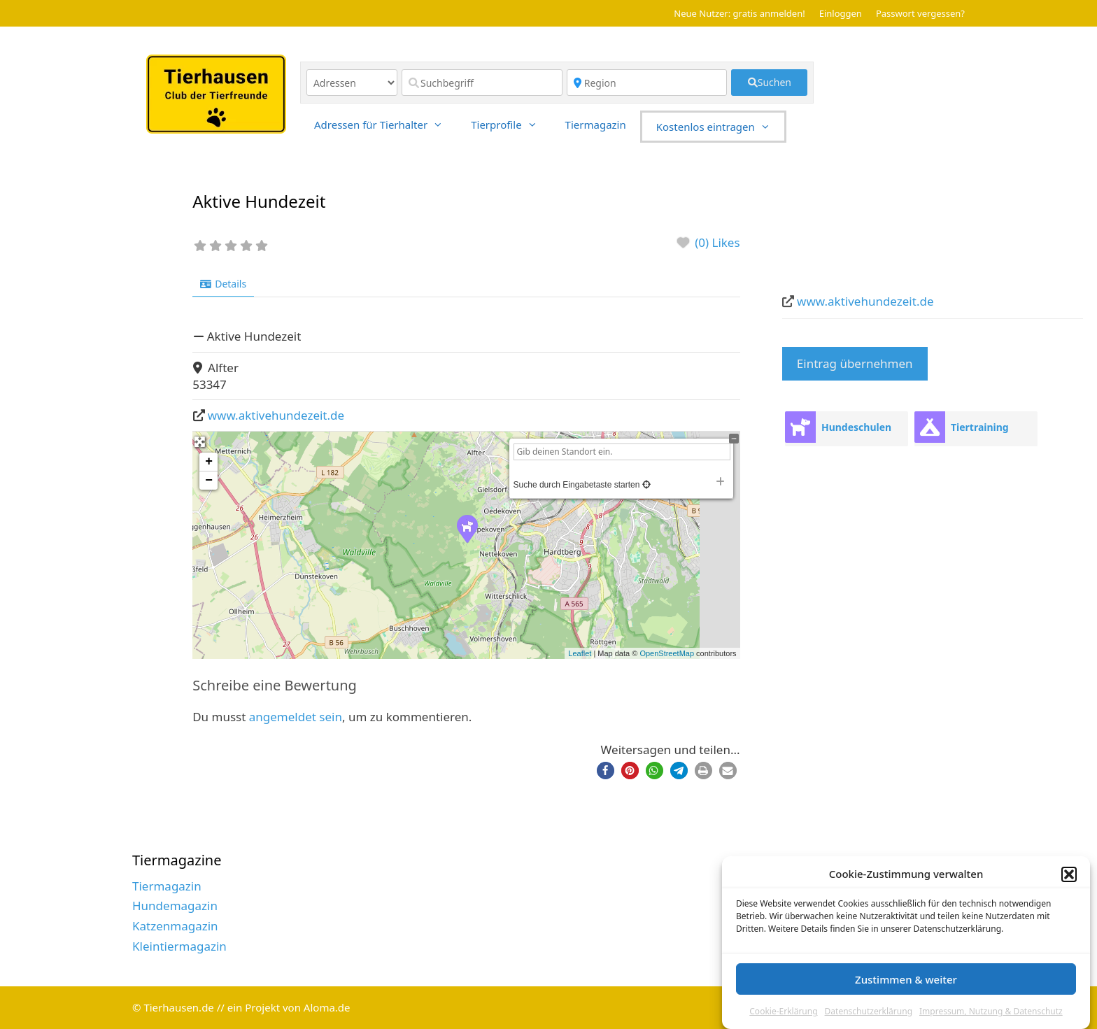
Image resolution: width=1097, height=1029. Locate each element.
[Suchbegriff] (482, 82)
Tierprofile (511, 125)
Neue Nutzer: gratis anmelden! (739, 13)
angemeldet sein (295, 717)
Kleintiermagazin (179, 946)
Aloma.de (327, 1007)
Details (223, 283)
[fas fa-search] (769, 82)
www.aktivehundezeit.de (276, 415)
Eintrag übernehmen (855, 363)
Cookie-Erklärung (783, 1011)
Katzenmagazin (175, 926)
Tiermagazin (595, 125)
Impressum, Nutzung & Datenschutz (991, 1011)
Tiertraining (980, 427)
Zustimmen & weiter (906, 979)
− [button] (209, 480)
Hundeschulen (856, 427)
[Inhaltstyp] (351, 82)
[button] (1069, 874)
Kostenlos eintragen (720, 127)
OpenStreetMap (666, 653)
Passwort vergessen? (920, 13)
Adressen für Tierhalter (385, 125)
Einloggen (840, 13)
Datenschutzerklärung (868, 1011)
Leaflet (579, 653)
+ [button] (209, 461)
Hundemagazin (175, 905)
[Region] (647, 82)
